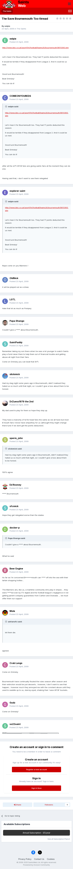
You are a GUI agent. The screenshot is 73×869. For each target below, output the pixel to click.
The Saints (21, 29)
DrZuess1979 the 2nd (21, 401)
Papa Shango (17, 321)
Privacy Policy (24, 859)
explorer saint (17, 190)
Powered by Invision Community (36, 865)
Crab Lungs (16, 663)
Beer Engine (16, 568)
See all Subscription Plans (59, 839)
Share (17, 805)
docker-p (15, 527)
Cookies (51, 859)
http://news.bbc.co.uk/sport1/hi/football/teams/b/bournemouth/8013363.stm (35, 47)
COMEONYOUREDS (20, 96)
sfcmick (14, 506)
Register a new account (36, 769)
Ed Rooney (15, 484)
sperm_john (16, 438)
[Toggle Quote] (6, 106)
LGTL (12, 299)
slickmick (15, 374)
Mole (12, 611)
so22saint (15, 724)
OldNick (14, 278)
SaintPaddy (16, 342)
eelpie (7, 26)
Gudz (12, 702)
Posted (19, 42)
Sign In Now (36, 788)
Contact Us (39, 859)
